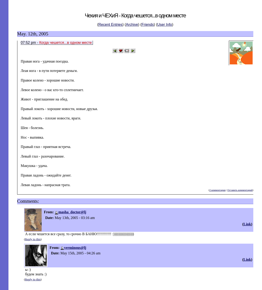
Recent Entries (110, 24)
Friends (148, 24)
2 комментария (217, 190)
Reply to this (33, 239)
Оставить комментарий (239, 190)
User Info (164, 24)
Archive (132, 24)
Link (247, 224)
